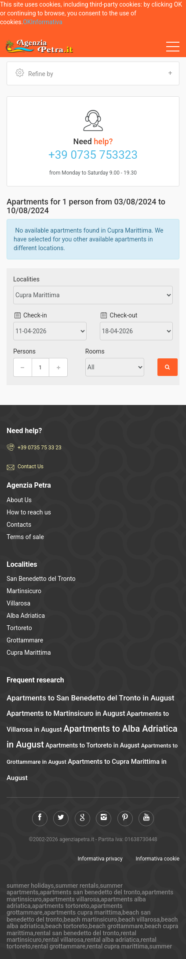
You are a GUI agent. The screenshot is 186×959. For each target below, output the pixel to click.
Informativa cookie (157, 859)
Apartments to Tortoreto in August (92, 745)
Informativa (46, 22)
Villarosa (18, 603)
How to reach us (29, 512)
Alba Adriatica (26, 615)
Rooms (95, 351)
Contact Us (31, 466)
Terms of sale (25, 536)
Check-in (30, 315)
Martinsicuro (24, 590)
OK (27, 22)
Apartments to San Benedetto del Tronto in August (91, 697)
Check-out (119, 315)
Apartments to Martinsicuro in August (66, 713)
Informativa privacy (100, 859)
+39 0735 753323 (93, 154)
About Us (19, 499)
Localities (26, 279)
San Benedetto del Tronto (41, 578)
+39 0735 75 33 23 (40, 448)
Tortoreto (19, 627)
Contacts (19, 524)
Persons (24, 351)
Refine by (94, 73)
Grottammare (25, 640)
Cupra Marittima (29, 652)
